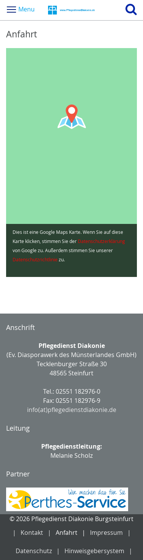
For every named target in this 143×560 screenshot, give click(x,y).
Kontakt (32, 532)
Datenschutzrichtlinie (35, 259)
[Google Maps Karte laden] (71, 162)
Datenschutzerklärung (101, 241)
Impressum (106, 532)
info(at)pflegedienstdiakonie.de (71, 410)
